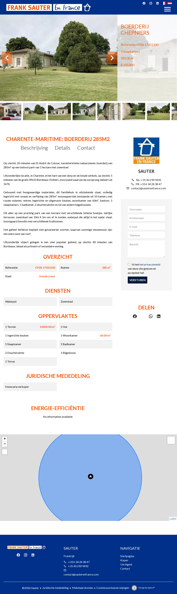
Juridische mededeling (55, 587)
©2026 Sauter (30, 587)
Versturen (137, 280)
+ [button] (5, 439)
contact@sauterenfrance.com (148, 188)
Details (62, 147)
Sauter (146, 171)
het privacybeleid (150, 264)
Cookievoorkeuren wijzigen (112, 587)
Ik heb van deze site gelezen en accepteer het (144, 268)
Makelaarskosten (82, 587)
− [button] (5, 444)
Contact (86, 147)
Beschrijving (34, 147)
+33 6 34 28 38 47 (151, 184)
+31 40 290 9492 (151, 179)
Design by (146, 587)
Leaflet (173, 519)
